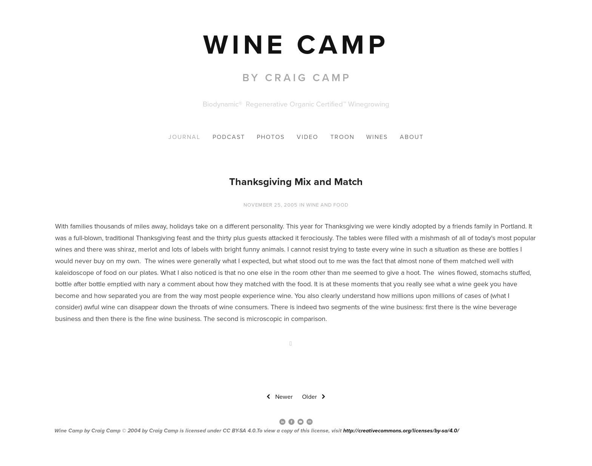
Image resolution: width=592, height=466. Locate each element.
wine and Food (327, 204)
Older (314, 397)
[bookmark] (296, 43)
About (412, 137)
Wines (377, 137)
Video (307, 137)
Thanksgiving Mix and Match (296, 181)
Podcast (229, 137)
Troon (342, 137)
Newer (279, 397)
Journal (184, 137)
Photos (271, 137)
